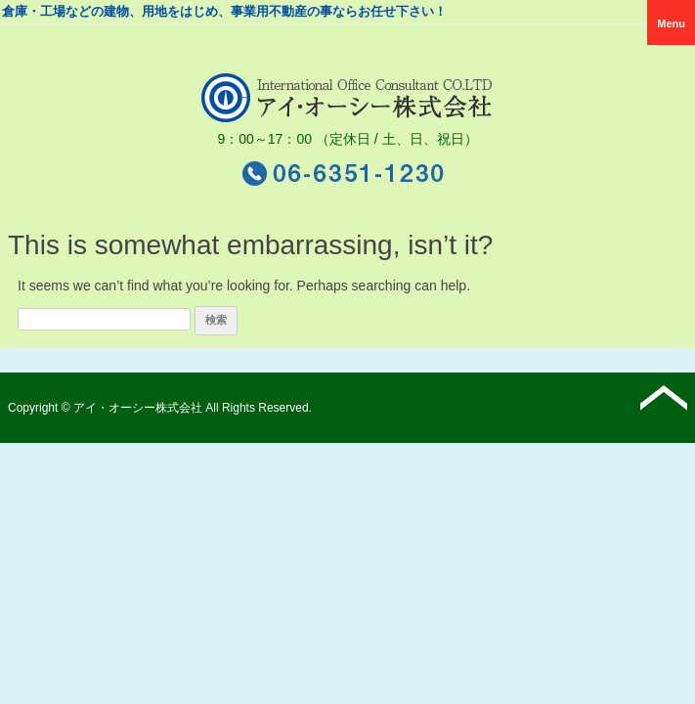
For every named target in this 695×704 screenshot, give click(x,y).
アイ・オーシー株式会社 (138, 408)
